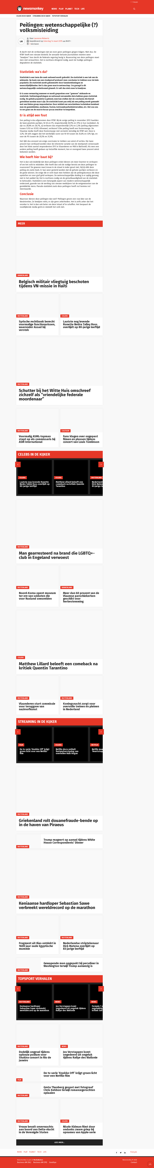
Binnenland (23, 275)
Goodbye (52, 1162)
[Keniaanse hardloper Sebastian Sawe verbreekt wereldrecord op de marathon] (59, 874)
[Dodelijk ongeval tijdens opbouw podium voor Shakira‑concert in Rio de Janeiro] (37, 1036)
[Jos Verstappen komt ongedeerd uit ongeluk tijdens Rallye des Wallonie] (81, 1036)
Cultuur (65, 431)
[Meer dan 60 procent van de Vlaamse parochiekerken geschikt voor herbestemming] (81, 577)
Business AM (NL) (24, 1162)
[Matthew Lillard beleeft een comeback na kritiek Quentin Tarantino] (59, 634)
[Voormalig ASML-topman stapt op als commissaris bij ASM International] (37, 420)
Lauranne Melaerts (41, 38)
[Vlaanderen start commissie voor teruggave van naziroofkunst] (37, 688)
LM (21, 41)
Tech (76, 9)
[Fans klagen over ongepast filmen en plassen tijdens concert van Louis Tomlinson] (81, 420)
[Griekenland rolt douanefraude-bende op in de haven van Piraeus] (59, 791)
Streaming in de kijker (41, 16)
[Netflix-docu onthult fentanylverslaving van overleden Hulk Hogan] (71, 736)
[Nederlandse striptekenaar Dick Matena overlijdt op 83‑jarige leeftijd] (81, 927)
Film (19, 1080)
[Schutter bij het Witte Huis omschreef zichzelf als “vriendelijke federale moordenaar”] (59, 361)
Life (83, 9)
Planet (69, 9)
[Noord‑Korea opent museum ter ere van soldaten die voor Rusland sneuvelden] (37, 577)
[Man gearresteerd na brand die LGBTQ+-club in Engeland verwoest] (59, 524)
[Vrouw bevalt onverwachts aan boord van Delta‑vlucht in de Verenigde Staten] (37, 1111)
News (54, 9)
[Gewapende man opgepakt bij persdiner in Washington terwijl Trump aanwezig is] (28, 965)
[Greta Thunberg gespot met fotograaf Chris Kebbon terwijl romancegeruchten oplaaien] (28, 1090)
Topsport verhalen (60, 16)
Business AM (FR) (40, 1162)
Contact (134, 1162)
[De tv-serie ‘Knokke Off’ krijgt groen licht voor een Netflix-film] (28, 1074)
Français (135, 2)
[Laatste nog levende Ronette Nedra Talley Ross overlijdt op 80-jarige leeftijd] (81, 306)
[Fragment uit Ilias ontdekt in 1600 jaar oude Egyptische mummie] (37, 927)
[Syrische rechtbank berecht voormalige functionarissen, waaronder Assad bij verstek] (37, 306)
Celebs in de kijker (23, 16)
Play (61, 9)
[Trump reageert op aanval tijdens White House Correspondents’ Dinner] (28, 841)
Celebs (65, 316)
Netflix (94, 745)
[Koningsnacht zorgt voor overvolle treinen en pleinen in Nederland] (81, 688)
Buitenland (23, 316)
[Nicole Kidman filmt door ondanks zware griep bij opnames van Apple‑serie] (81, 1111)
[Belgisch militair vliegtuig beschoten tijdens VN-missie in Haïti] (59, 252)
